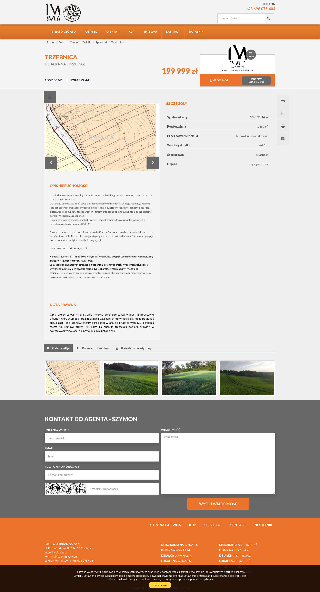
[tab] (50, 97)
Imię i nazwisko (57, 430)
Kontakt (173, 31)
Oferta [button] (113, 31)
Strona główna (63, 31)
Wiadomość (170, 430)
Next (153, 163)
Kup (131, 31)
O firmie (91, 31)
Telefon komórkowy (62, 466)
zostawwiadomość (256, 80)
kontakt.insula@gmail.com (112, 256)
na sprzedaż (238, 545)
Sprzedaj (150, 31)
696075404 (219, 80)
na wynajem (180, 545)
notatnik (196, 31)
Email (49, 448)
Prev (51, 163)
